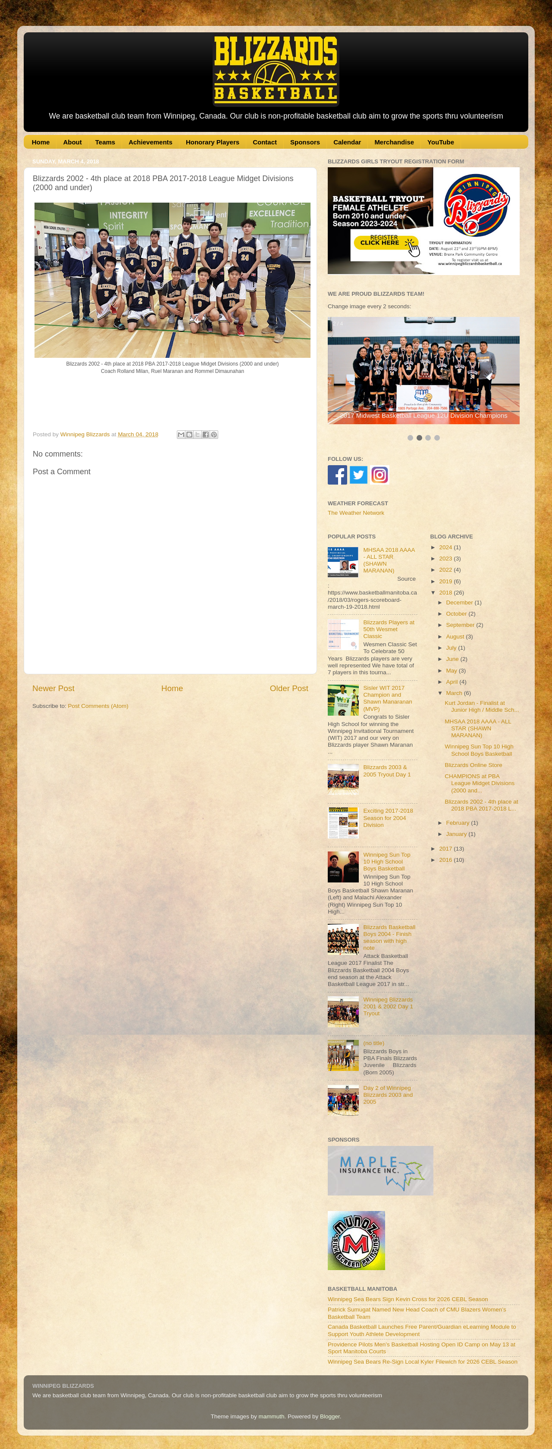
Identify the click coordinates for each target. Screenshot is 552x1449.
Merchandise (394, 142)
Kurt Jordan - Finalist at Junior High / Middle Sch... (482, 706)
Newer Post (53, 688)
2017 (446, 848)
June (453, 659)
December (460, 602)
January (457, 834)
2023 (446, 558)
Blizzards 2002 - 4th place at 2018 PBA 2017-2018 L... (481, 805)
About (72, 142)
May (452, 670)
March (455, 693)
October (457, 613)
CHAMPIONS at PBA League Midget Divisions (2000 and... (479, 783)
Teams (105, 142)
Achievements (150, 142)
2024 (446, 547)
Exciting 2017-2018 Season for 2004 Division (388, 817)
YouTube (440, 142)
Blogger (330, 1416)
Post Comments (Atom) (98, 706)
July (452, 648)
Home (41, 142)
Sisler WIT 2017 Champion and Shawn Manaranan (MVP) (387, 698)
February (458, 823)
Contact (265, 142)
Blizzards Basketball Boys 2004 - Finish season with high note (389, 937)
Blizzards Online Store (473, 765)
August (456, 636)
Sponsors (305, 142)
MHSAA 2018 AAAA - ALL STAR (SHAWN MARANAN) (478, 728)
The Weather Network (356, 513)
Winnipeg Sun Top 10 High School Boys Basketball (386, 861)
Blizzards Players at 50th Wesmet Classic (388, 629)
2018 (446, 592)
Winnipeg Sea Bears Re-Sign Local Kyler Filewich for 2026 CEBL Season (423, 1361)
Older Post (289, 688)
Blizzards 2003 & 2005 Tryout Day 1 (387, 770)
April (453, 682)
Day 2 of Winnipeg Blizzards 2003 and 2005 (388, 1095)
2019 (446, 581)
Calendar (347, 142)
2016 (446, 860)
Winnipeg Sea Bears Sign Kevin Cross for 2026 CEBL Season (408, 1299)
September (461, 625)
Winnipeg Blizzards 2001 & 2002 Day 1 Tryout (388, 1006)
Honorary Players (212, 142)
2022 (446, 569)
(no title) (373, 1043)
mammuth (271, 1416)
